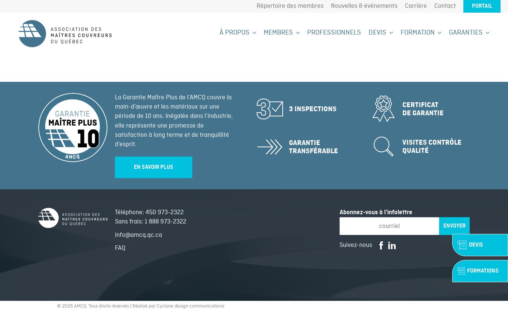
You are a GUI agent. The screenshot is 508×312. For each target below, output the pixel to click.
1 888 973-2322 (165, 222)
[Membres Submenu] (296, 32)
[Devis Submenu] (389, 32)
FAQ (120, 248)
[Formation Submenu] (438, 32)
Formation (418, 32)
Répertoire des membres (290, 6)
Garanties (466, 32)
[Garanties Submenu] (486, 32)
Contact (445, 6)
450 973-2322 (164, 212)
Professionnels (334, 32)
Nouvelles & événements (364, 6)
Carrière (416, 6)
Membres (278, 32)
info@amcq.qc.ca (138, 235)
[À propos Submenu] (253, 32)
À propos (234, 32)
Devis (377, 32)
